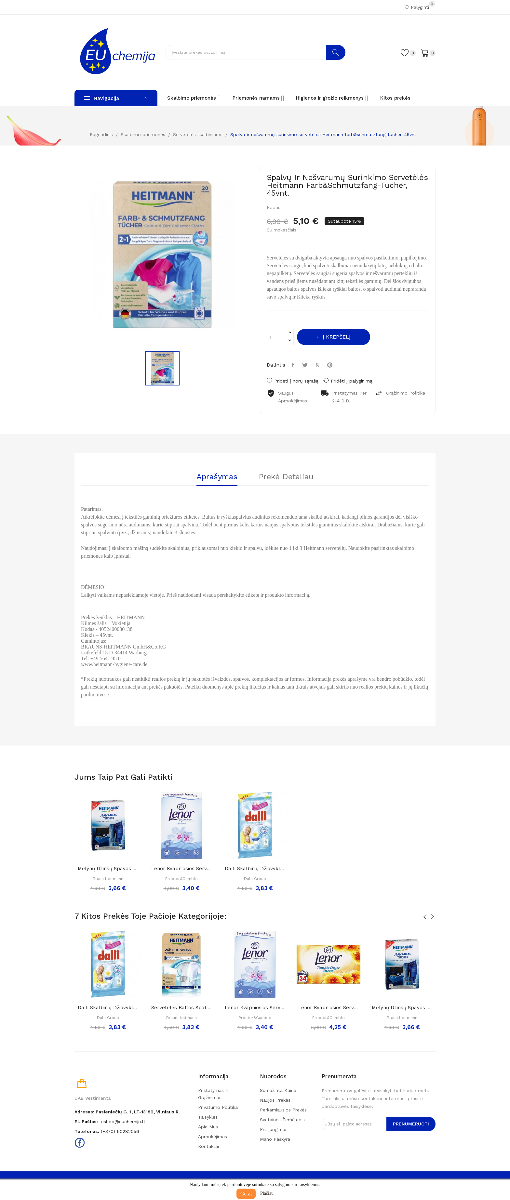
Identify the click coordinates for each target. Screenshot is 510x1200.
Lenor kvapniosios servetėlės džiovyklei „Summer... (328, 1008)
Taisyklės (208, 1117)
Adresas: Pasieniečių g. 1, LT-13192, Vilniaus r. (127, 1111)
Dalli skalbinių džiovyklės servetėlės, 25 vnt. (255, 869)
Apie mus (208, 1126)
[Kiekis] (276, 337)
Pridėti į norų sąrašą (292, 381)
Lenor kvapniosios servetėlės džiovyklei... (181, 869)
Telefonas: (86, 1131)
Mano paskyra (275, 1139)
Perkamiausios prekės (283, 1109)
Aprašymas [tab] (216, 477)
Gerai (246, 1193)
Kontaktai (208, 1146)
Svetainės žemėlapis (282, 1119)
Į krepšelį (336, 337)
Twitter (306, 365)
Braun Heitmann (108, 879)
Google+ (318, 365)
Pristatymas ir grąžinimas (213, 1094)
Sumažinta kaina (278, 1090)
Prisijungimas (274, 1129)
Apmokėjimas (212, 1136)
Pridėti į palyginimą (347, 380)
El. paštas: (86, 1121)
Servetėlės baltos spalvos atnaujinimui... (181, 1008)
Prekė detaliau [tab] (286, 477)
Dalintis (294, 365)
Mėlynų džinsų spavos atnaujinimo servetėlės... (108, 869)
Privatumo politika (218, 1107)
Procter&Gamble (181, 879)
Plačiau (267, 1193)
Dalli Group (255, 879)
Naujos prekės (275, 1100)
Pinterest (330, 365)
